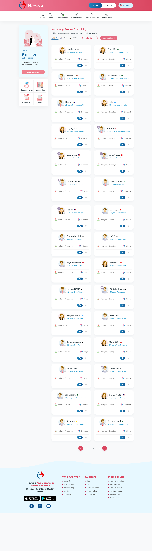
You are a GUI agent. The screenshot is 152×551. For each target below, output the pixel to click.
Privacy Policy (92, 491)
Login (95, 5)
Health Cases (107, 16)
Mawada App (26, 98)
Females (73, 38)
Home (42, 16)
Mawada (31, 5)
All (55, 38)
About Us (67, 481)
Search (50, 16)
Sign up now (33, 72)
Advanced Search (108, 38)
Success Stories (26, 86)
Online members (62, 16)
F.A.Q (88, 484)
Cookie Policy (92, 494)
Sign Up (109, 5)
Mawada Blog (40, 86)
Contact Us (68, 494)
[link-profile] (71, 51)
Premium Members (92, 16)
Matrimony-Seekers (117, 481)
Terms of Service (93, 488)
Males (63, 38)
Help (40, 98)
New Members (76, 16)
